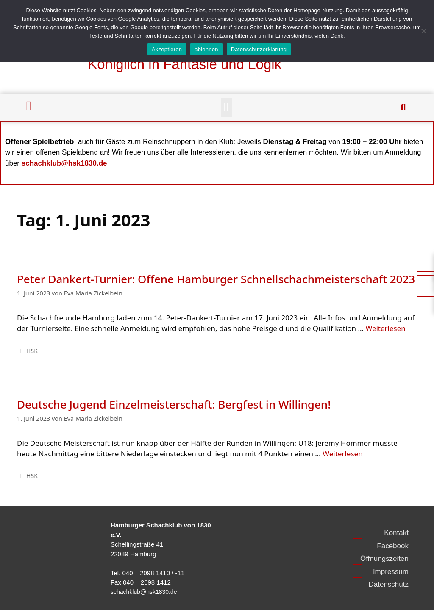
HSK (32, 351)
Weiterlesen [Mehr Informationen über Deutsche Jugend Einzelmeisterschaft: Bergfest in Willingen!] (342, 453)
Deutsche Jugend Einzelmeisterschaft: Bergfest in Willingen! (174, 404)
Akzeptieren (167, 49)
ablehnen (206, 49)
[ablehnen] (423, 31)
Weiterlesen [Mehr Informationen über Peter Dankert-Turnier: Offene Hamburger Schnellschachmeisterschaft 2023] (385, 328)
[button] (226, 107)
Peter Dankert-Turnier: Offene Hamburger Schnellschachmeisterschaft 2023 (216, 279)
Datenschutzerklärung (259, 49)
